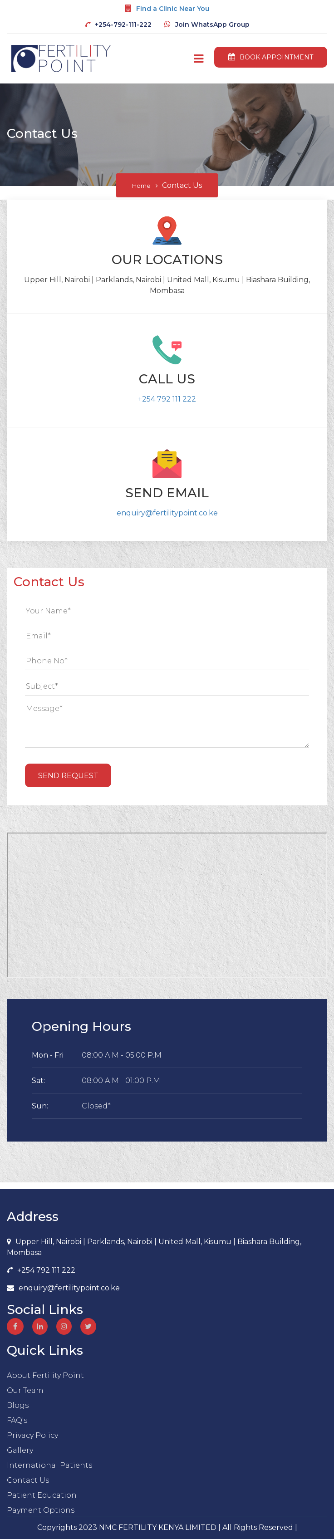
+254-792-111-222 (123, 24)
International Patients (49, 1465)
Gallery (20, 1450)
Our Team (25, 1390)
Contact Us (28, 1480)
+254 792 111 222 (167, 399)
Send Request (68, 775)
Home (141, 185)
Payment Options (40, 1510)
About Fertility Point (45, 1375)
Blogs (18, 1405)
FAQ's (17, 1420)
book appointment (270, 57)
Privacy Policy (32, 1435)
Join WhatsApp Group (212, 24)
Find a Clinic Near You (172, 9)
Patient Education (42, 1495)
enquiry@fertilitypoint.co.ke (167, 513)
